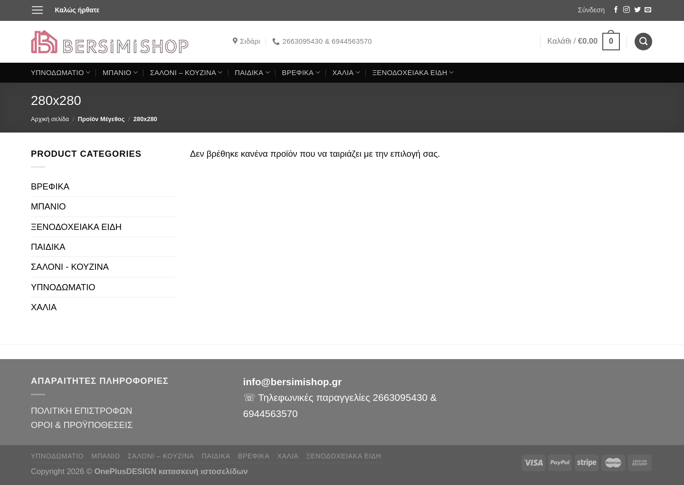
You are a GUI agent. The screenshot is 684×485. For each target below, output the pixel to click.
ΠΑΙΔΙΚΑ (252, 72)
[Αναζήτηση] (643, 41)
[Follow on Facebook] (616, 10)
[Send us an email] (648, 10)
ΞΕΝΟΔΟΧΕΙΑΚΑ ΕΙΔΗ (413, 72)
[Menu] (37, 10)
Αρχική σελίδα (50, 119)
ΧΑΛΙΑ (346, 72)
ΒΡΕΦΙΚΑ (301, 72)
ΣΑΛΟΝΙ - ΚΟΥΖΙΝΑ (70, 267)
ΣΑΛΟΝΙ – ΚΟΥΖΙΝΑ (186, 72)
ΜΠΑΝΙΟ (120, 72)
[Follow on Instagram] (626, 10)
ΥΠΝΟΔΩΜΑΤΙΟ (60, 72)
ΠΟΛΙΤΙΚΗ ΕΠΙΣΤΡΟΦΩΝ (81, 411)
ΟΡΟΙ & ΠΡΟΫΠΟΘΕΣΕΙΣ (82, 425)
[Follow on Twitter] (637, 10)
